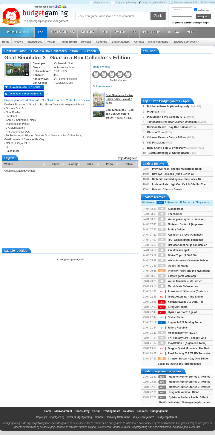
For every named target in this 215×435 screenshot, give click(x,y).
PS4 (105, 32)
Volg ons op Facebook (154, 2)
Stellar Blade (171, 317)
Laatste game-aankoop (177, 276)
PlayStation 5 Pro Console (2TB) (170, 116)
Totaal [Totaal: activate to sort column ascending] (128, 164)
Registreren (177, 23)
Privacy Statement (118, 417)
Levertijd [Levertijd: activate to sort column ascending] (73, 164)
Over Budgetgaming (79, 417)
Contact (139, 41)
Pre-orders (152, 32)
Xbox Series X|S (63, 32)
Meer (191, 32)
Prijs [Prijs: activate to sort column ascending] (90, 164)
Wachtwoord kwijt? (193, 23)
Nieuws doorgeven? (186, 41)
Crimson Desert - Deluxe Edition (170, 137)
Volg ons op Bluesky (126, 2)
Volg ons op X (101, 2)
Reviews (86, 41)
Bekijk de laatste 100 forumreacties (179, 363)
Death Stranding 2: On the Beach (172, 152)
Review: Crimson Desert (167, 189)
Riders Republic (173, 327)
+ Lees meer (11, 151)
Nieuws (18, 41)
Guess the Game (173, 265)
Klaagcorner (170, 208)
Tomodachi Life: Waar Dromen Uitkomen (177, 121)
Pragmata (156, 111)
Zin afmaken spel (173, 250)
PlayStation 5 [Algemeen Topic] (182, 343)
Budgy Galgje (171, 229)
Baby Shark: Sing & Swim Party (175, 147)
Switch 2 (88, 32)
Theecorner (170, 214)
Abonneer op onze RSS (185, 2)
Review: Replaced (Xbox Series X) (173, 174)
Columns (101, 41)
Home (5, 41)
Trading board (111, 411)
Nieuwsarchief (63, 411)
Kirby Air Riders (172, 307)
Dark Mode (209, 2)
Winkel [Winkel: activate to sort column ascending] (8, 164)
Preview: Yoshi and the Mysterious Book (176, 168)
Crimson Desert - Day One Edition (171, 127)
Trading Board (68, 41)
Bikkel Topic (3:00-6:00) (177, 255)
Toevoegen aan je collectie (23, 94)
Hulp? (206, 23)
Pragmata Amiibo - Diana (184, 392)
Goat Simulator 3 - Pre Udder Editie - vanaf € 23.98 (119, 99)
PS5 (41, 32)
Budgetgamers (121, 41)
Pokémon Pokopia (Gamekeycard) (174, 106)
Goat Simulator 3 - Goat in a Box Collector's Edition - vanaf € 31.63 (120, 113)
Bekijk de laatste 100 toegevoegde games (184, 402)
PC (134, 32)
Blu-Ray (174, 32)
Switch (120, 32)
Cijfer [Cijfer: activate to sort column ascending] (55, 164)
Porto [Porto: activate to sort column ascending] (109, 164)
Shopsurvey (34, 41)
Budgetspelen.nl (167, 417)
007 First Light (159, 142)
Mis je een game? (159, 41)
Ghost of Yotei (159, 132)
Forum (51, 41)
